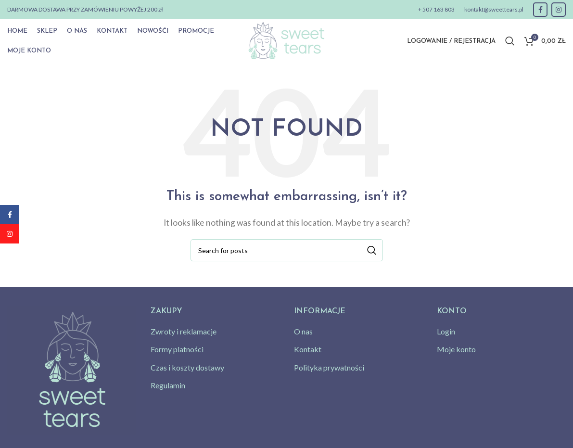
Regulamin (168, 385)
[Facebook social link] (540, 9)
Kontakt (307, 349)
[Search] (510, 41)
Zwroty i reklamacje (183, 331)
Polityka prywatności (329, 367)
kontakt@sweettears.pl (493, 9)
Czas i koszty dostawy (187, 367)
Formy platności (177, 349)
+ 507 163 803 (436, 9)
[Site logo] (286, 39)
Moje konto (456, 349)
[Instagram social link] (558, 9)
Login (446, 331)
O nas (303, 331)
